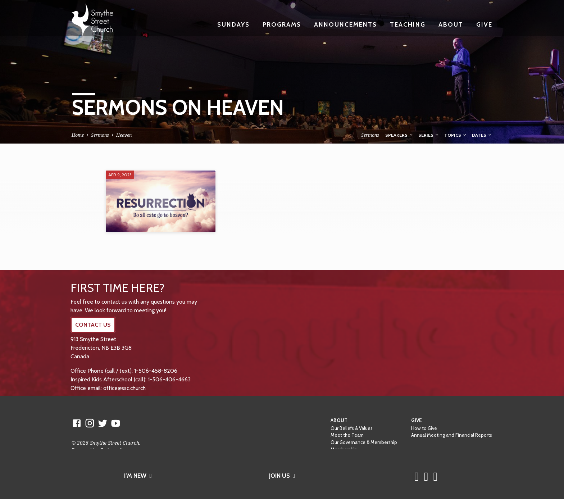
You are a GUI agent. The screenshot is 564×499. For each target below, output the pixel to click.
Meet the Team (347, 435)
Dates (482, 135)
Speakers (399, 135)
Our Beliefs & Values (352, 428)
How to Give (424, 428)
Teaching (408, 24)
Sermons (100, 135)
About (450, 24)
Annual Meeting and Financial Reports (451, 435)
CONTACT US (93, 324)
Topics (455, 135)
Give (484, 24)
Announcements (345, 24)
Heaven (124, 135)
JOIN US (282, 475)
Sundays (233, 24)
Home (78, 135)
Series (429, 135)
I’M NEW (137, 475)
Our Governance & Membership (364, 442)
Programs (282, 24)
